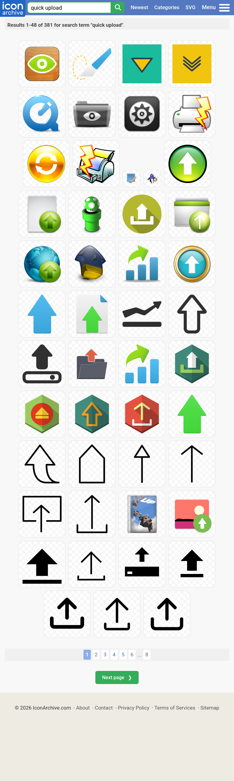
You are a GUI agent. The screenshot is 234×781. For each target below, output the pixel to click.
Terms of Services (174, 708)
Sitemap (209, 708)
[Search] (118, 7)
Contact (104, 708)
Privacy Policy (133, 708)
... (139, 655)
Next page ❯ (117, 677)
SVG (191, 7)
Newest (139, 7)
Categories (166, 7)
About (83, 708)
